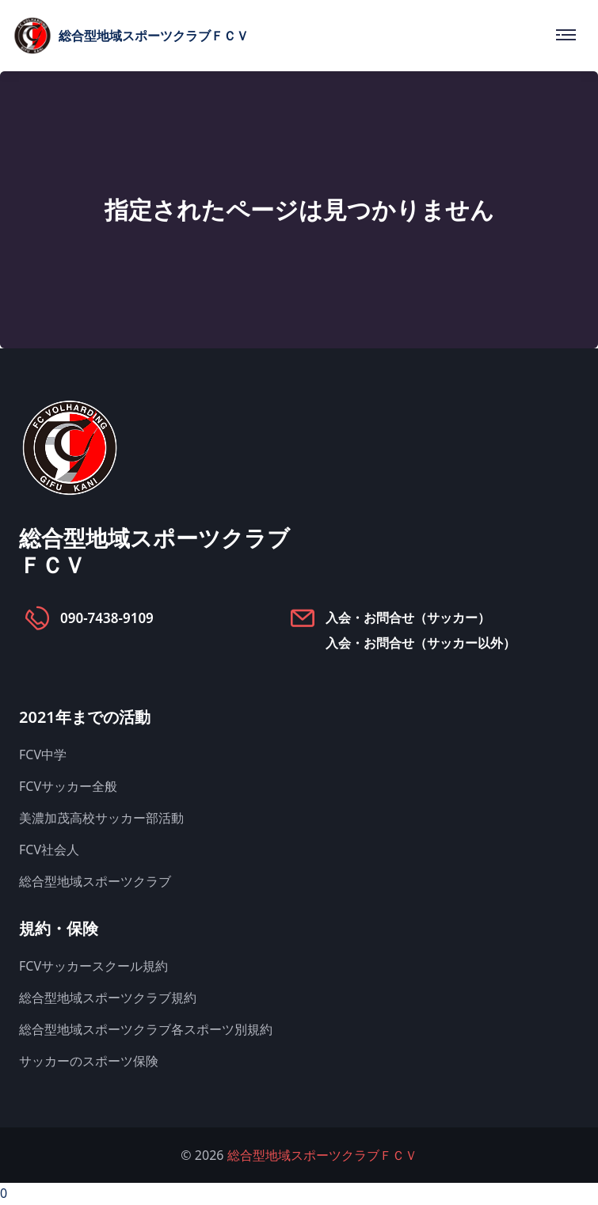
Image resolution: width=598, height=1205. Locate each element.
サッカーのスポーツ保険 (88, 1061)
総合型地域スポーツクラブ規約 (107, 997)
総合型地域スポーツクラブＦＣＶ (322, 1155)
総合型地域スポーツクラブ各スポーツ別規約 (145, 1029)
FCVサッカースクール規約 (93, 966)
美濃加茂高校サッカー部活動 (101, 818)
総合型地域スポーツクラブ (95, 881)
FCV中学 (43, 754)
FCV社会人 (49, 849)
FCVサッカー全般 (68, 786)
